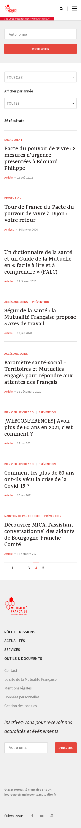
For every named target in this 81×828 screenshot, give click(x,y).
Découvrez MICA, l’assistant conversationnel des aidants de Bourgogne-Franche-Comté (39, 535)
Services (12, 649)
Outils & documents (23, 658)
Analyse (9, 229)
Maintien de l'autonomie (22, 516)
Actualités (14, 640)
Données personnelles (22, 696)
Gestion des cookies (20, 705)
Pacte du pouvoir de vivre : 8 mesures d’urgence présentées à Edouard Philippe (40, 159)
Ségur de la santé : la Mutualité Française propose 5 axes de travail (40, 318)
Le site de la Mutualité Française (30, 679)
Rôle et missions (19, 631)
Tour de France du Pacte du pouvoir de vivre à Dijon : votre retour (39, 214)
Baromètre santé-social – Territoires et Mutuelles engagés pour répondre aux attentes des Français (38, 373)
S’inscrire (66, 748)
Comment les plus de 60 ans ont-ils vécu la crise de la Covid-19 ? (39, 480)
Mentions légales (18, 688)
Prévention (12, 198)
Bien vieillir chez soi (19, 412)
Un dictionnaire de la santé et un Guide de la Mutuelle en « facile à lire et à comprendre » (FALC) (38, 263)
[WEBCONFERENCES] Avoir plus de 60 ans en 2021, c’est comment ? (38, 428)
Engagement (13, 140)
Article (8, 177)
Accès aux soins (16, 302)
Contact (10, 670)
